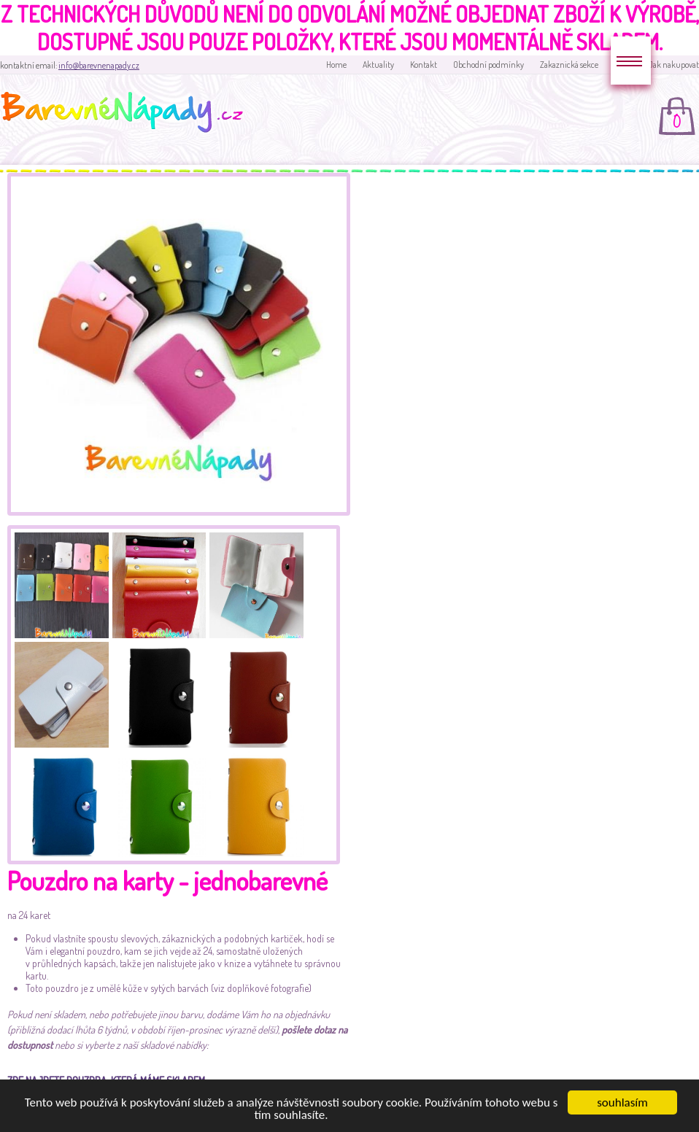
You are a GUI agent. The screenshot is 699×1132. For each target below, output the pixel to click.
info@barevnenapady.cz (98, 65)
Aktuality (378, 64)
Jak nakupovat (674, 64)
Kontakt (423, 64)
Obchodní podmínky (488, 64)
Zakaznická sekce (569, 64)
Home (336, 64)
